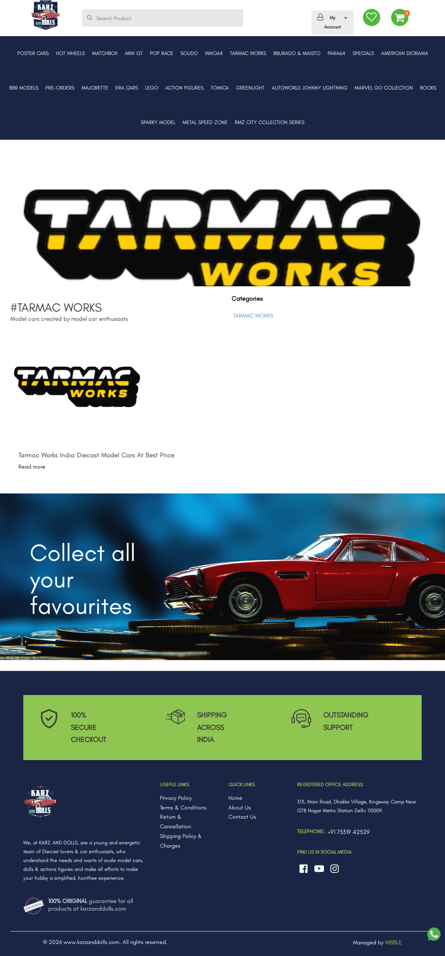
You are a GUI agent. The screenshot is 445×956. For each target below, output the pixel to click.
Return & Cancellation (175, 821)
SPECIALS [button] (363, 53)
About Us (239, 807)
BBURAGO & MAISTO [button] (296, 53)
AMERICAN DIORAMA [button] (404, 53)
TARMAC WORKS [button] (248, 53)
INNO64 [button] (214, 53)
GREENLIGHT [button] (250, 88)
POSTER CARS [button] (33, 53)
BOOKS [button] (428, 88)
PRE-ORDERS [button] (59, 88)
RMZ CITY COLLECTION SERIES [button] (269, 122)
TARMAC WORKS (253, 315)
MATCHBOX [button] (105, 53)
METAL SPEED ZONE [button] (205, 122)
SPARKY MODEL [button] (158, 122)
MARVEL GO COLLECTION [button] (384, 88)
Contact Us (242, 816)
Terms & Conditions (183, 807)
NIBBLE (393, 942)
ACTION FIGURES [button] (184, 88)
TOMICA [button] (220, 88)
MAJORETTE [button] (95, 88)
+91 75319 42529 (349, 832)
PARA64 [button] (336, 53)
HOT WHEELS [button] (70, 53)
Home (235, 798)
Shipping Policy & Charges (181, 841)
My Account (331, 22)
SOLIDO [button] (189, 53)
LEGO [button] (151, 88)
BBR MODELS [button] (23, 88)
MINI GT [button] (134, 53)
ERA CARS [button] (126, 88)
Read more (31, 466)
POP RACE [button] (161, 53)
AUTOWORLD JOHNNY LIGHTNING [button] (309, 88)
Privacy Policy (176, 798)
